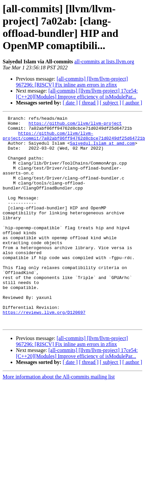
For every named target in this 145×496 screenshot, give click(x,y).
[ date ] (70, 103)
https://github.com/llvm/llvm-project (75, 125)
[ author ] (132, 103)
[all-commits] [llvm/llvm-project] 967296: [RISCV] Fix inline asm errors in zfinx (72, 82)
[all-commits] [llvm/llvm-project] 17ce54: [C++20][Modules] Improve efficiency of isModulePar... (77, 94)
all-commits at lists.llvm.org (104, 61)
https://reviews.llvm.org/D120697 (44, 352)
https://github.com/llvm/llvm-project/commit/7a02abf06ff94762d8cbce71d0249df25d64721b (74, 140)
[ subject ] (110, 103)
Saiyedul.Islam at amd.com (102, 149)
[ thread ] (89, 103)
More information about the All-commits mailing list (59, 418)
